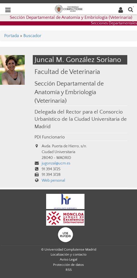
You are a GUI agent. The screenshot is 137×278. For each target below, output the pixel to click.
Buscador (32, 35)
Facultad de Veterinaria (67, 72)
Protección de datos (68, 265)
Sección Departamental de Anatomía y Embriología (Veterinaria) (71, 17)
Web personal (53, 180)
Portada (11, 35)
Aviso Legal (68, 259)
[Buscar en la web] (130, 9)
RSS (69, 270)
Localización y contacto (68, 254)
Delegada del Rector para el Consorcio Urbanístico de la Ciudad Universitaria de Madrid (80, 119)
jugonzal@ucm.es (56, 163)
